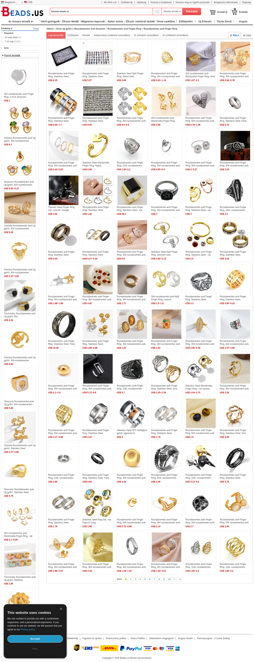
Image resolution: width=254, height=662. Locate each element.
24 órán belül (13, 37)
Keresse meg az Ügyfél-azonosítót (193, 2)
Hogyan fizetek (185, 638)
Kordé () (222, 12)
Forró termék (12, 55)
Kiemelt (86, 35)
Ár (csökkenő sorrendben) (175, 35)
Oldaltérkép (72, 638)
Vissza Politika (137, 638)
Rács (234, 35)
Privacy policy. (28, 629)
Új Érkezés (73, 35)
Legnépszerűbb (56, 35)
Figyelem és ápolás (92, 638)
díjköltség (141, 2)
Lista (247, 35)
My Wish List (110, 2)
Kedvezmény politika (116, 638)
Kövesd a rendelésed (161, 2)
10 (169, 579)
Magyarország (10, 2)
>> (180, 579)
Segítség (246, 2)
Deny (35, 649)
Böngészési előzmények (226, 2)
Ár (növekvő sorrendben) (146, 35)
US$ (28, 2)
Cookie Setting (222, 638)
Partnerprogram (205, 638)
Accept (35, 638)
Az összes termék (20, 21)
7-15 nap (13, 41)
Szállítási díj (127, 2)
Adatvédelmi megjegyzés (161, 638)
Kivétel (243, 12)
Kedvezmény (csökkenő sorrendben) (112, 35)
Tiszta (36, 28)
